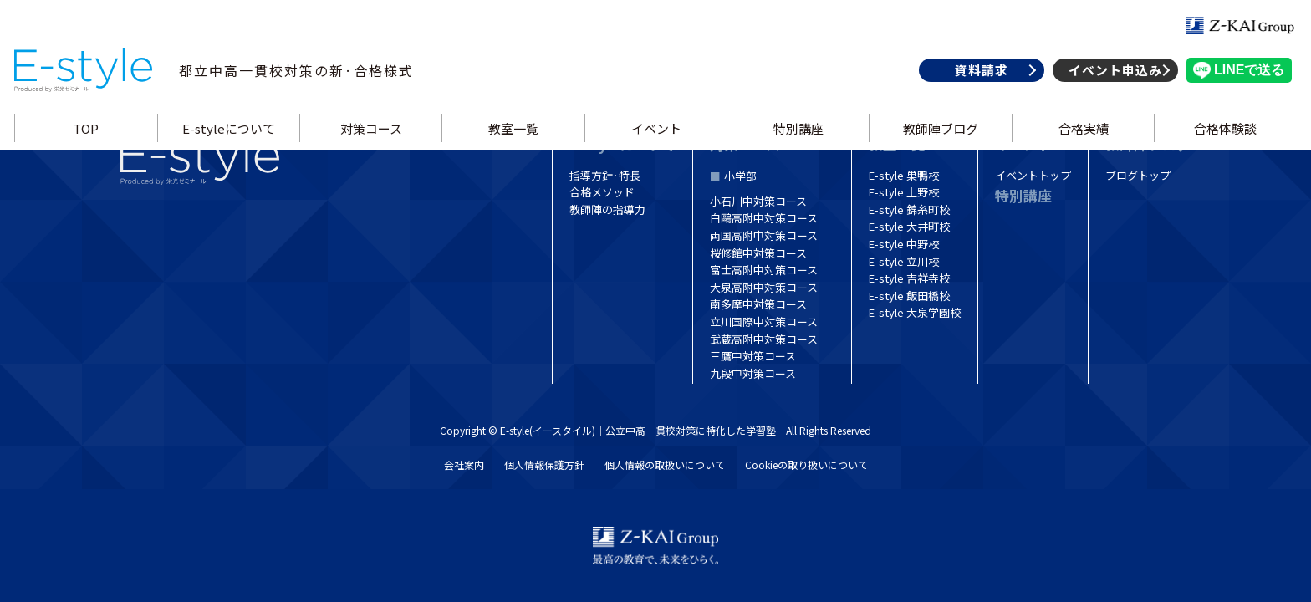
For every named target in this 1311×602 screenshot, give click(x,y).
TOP (91, 145)
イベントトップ (1033, 175)
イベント (655, 145)
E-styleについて (232, 145)
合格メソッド (602, 192)
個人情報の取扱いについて (664, 464)
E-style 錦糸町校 (909, 209)
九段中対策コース (753, 373)
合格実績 (1079, 145)
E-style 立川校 (904, 261)
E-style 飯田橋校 (909, 296)
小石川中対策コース (758, 201)
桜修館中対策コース (758, 253)
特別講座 (797, 145)
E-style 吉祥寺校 (909, 278)
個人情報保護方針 (544, 464)
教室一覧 (514, 145)
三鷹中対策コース (753, 356)
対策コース (373, 145)
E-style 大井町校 (909, 226)
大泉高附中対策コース (764, 287)
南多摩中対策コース (758, 304)
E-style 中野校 (904, 244)
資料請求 (975, 86)
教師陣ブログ (938, 145)
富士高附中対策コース (764, 270)
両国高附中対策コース (764, 235)
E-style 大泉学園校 (915, 312)
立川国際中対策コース (764, 321)
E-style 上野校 (904, 192)
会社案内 (464, 464)
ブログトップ (1138, 175)
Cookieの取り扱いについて (806, 464)
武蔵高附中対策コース (764, 339)
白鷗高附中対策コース (764, 218)
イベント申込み (1109, 86)
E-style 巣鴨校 (904, 175)
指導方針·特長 (604, 175)
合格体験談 (1221, 145)
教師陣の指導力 (607, 209)
